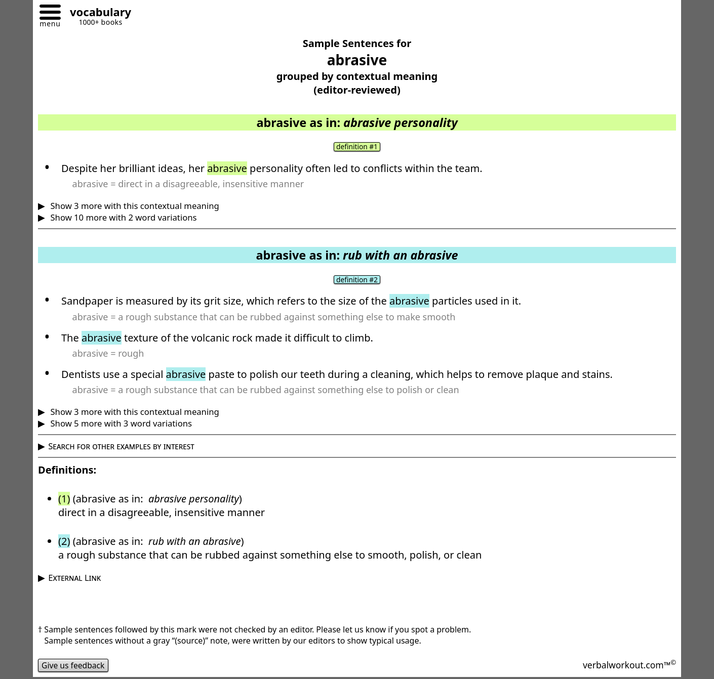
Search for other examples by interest (121, 446)
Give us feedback (73, 665)
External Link (74, 578)
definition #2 (357, 279)
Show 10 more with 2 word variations (122, 217)
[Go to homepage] (96, 13)
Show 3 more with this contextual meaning (133, 205)
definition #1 (357, 146)
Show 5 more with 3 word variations (120, 424)
